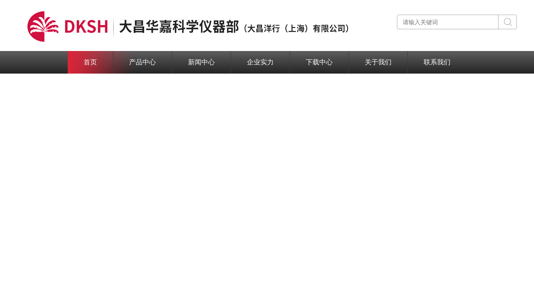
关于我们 (378, 62)
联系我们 (437, 62)
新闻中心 (201, 62)
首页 (90, 62)
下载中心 (319, 62)
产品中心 (142, 62)
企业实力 (260, 62)
